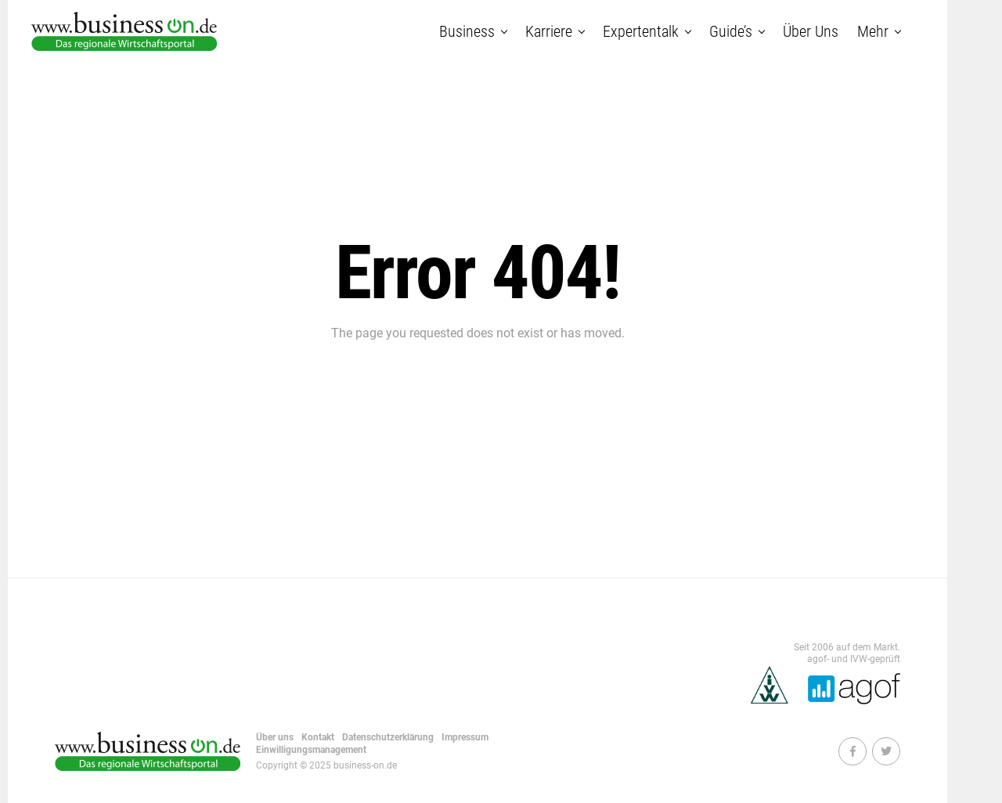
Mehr (872, 31)
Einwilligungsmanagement (311, 749)
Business (467, 31)
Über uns (810, 31)
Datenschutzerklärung (388, 737)
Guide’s (730, 31)
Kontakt (317, 737)
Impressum (465, 737)
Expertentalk (641, 31)
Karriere (548, 31)
